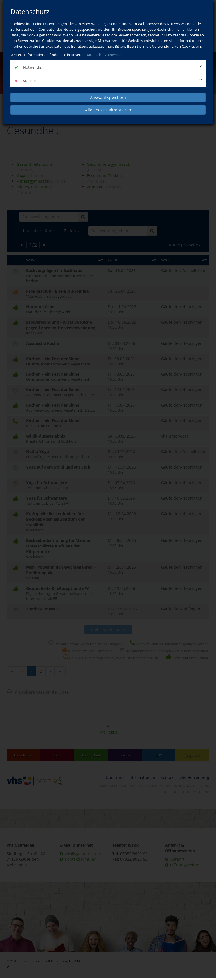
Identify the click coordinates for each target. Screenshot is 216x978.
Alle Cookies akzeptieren (108, 109)
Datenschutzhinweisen (104, 54)
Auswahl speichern (108, 97)
